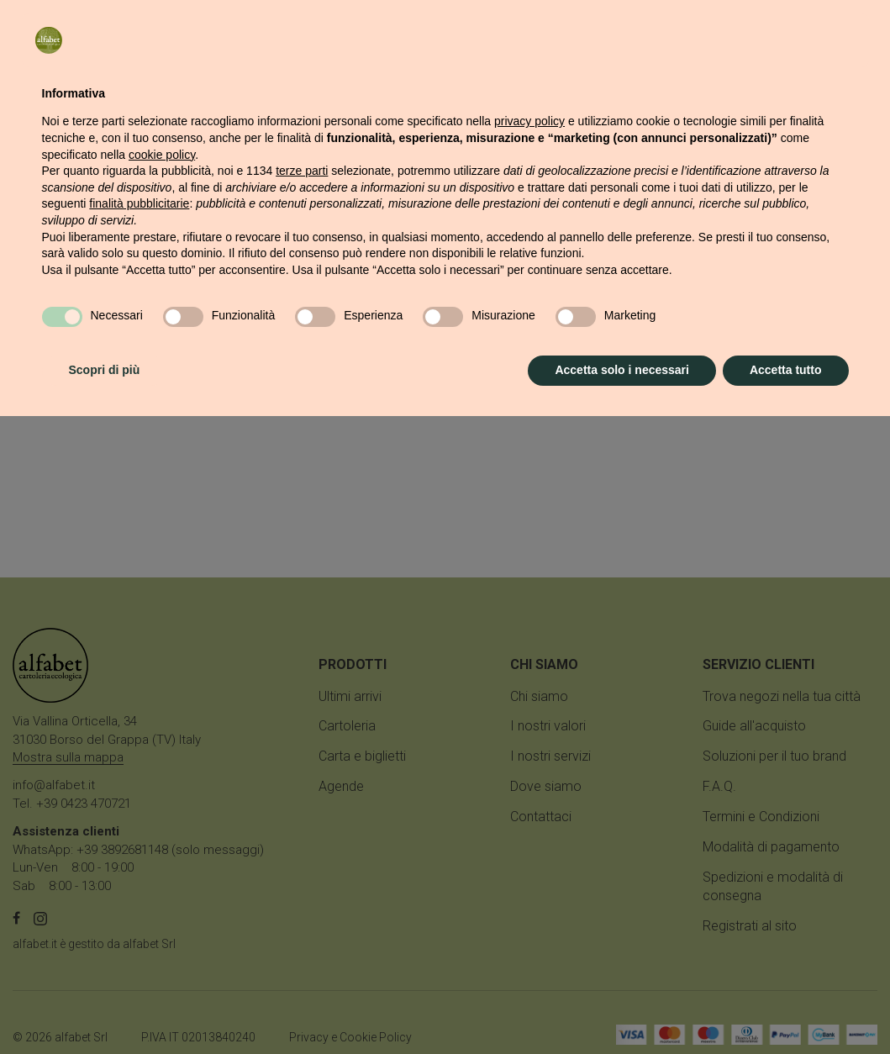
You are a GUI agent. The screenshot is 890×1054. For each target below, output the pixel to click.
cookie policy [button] (162, 792)
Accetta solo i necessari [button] (622, 1007)
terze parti (302, 808)
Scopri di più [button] (104, 1007)
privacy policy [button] (529, 759)
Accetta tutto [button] (786, 1007)
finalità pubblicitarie (139, 841)
